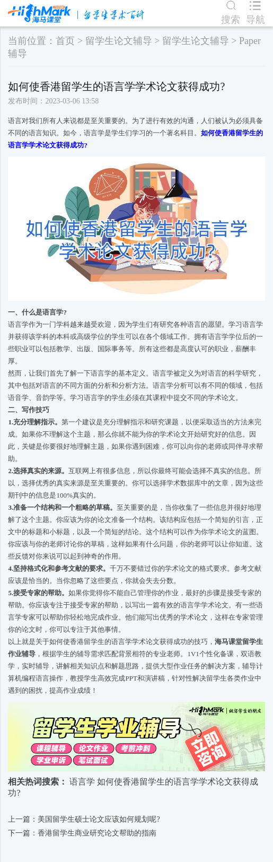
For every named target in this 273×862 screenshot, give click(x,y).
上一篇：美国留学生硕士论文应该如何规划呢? (84, 819)
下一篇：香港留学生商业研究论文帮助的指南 (82, 833)
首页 (65, 41)
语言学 (82, 781)
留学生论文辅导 (118, 41)
